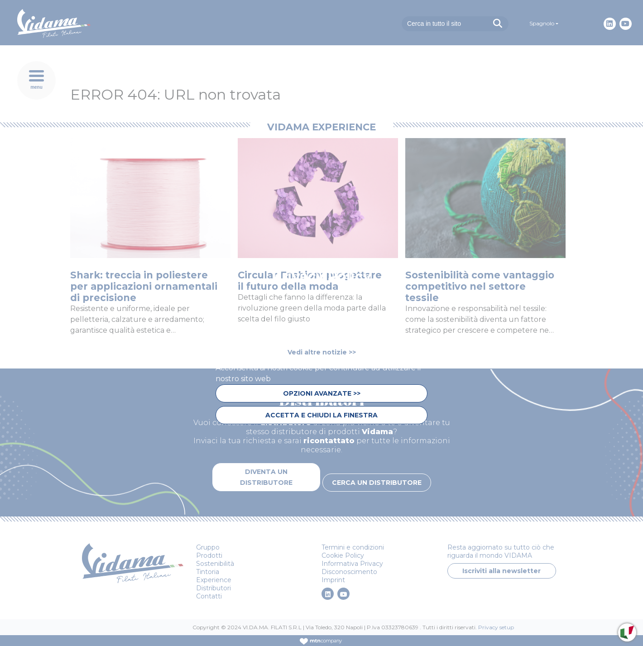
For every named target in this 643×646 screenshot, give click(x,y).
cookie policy (356, 346)
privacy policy (243, 357)
